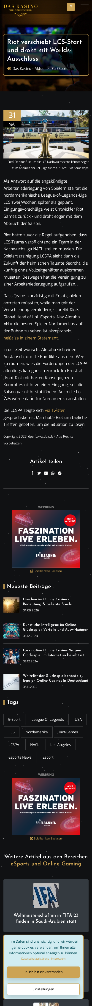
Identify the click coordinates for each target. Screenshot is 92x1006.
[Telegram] (59, 473)
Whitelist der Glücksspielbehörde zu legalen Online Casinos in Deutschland (55, 678)
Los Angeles (60, 744)
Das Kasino (22, 68)
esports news (20, 757)
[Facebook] (32, 473)
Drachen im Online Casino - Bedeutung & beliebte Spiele (47, 602)
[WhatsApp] (52, 473)
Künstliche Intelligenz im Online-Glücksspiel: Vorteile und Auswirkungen (55, 627)
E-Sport (14, 719)
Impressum (58, 959)
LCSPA (13, 744)
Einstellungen (43, 989)
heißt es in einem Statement (30, 338)
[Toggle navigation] (85, 6)
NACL (34, 744)
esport (48, 757)
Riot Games (68, 732)
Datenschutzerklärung (35, 959)
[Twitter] (39, 473)
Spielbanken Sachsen (46, 571)
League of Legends (48, 719)
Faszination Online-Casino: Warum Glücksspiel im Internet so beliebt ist (53, 653)
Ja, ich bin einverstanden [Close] (43, 972)
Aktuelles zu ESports (52, 68)
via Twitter (55, 410)
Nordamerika (37, 732)
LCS (11, 732)
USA (78, 719)
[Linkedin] (46, 473)
